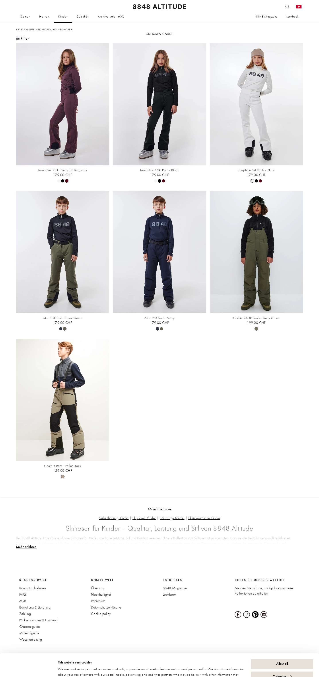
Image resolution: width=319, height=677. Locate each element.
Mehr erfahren (26, 547)
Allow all (282, 640)
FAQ (22, 594)
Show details (66, 668)
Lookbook (292, 16)
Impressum (98, 601)
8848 (19, 29)
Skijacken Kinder (144, 518)
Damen (25, 16)
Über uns (97, 588)
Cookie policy (101, 613)
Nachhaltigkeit (101, 594)
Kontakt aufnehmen (32, 588)
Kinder (63, 16)
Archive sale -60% (111, 16)
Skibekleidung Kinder (113, 518)
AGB (22, 601)
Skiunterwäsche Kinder (204, 518)
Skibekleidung (47, 29)
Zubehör (83, 16)
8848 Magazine (266, 16)
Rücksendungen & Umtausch (38, 620)
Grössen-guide (29, 626)
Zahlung (25, 613)
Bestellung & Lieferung (35, 607)
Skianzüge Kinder (172, 518)
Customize (282, 652)
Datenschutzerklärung (106, 607)
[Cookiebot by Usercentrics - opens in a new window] (28, 668)
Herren (44, 16)
